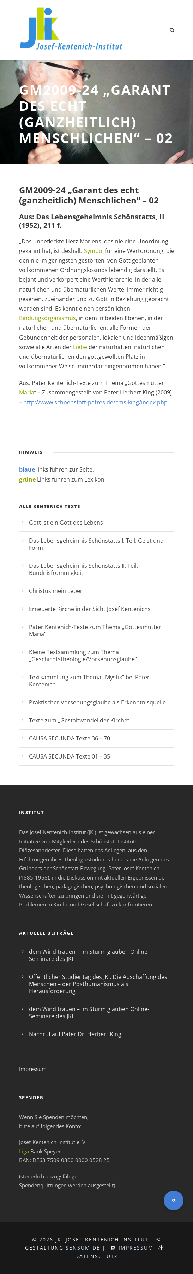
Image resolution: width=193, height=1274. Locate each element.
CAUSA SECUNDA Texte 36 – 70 (69, 738)
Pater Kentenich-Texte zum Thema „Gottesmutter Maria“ (95, 630)
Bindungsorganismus (47, 318)
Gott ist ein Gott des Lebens (66, 522)
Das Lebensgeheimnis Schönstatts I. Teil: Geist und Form (96, 544)
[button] (173, 1200)
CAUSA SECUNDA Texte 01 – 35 (69, 756)
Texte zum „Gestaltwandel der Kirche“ (79, 720)
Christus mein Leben (56, 591)
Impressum (33, 1068)
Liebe (80, 347)
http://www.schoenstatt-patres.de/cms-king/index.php (95, 402)
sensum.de (83, 1247)
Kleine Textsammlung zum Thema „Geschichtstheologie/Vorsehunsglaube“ (83, 655)
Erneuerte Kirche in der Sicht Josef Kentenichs (90, 609)
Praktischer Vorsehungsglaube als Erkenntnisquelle (97, 702)
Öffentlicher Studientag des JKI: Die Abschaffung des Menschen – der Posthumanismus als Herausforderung (98, 984)
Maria (26, 392)
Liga (24, 1151)
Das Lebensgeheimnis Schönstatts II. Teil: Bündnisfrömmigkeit (83, 569)
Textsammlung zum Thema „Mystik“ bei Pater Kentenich (89, 680)
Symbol (94, 251)
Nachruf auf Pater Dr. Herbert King (75, 1034)
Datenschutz (96, 1256)
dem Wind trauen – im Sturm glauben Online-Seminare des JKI (89, 955)
